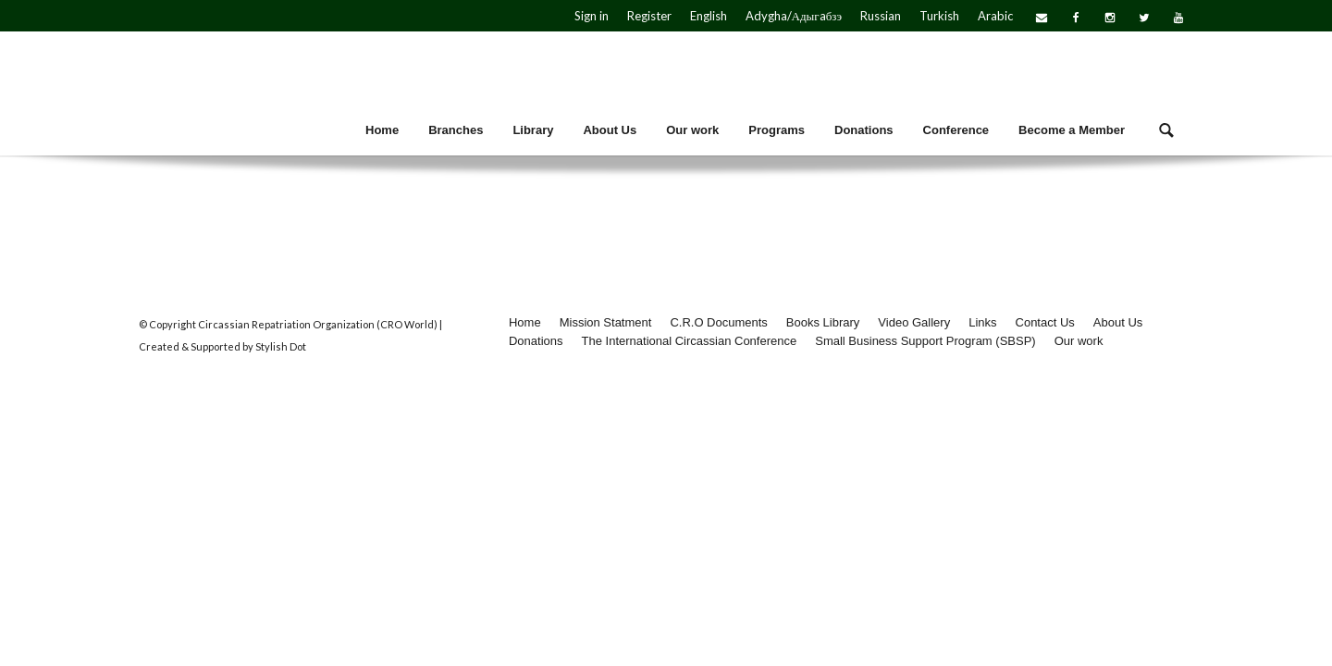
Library (532, 130)
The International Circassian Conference (689, 341)
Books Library (822, 322)
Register (649, 15)
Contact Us (1045, 322)
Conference (956, 130)
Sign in (591, 15)
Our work (692, 130)
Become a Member (1071, 130)
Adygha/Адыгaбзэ (794, 15)
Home (382, 130)
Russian (880, 15)
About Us (609, 130)
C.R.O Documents (718, 322)
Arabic (995, 15)
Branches (455, 130)
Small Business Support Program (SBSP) (925, 341)
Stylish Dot (280, 346)
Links (982, 322)
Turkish (939, 15)
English (708, 15)
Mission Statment (606, 322)
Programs (776, 130)
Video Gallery (914, 322)
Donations (864, 130)
